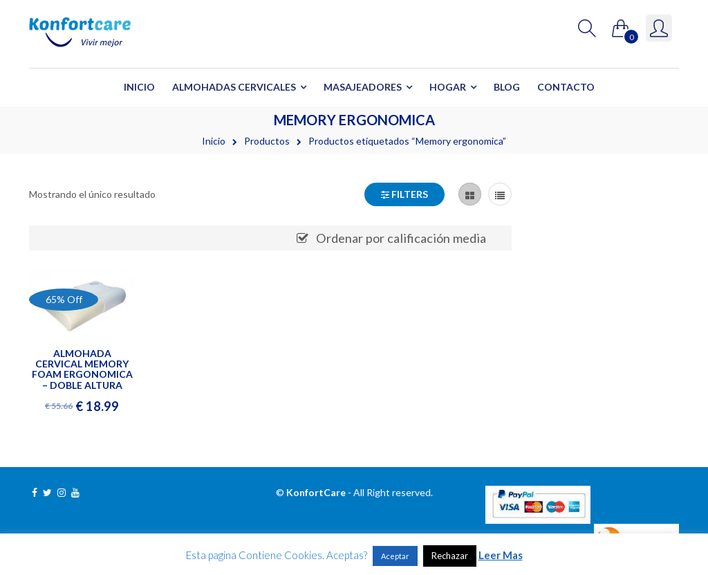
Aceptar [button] (395, 555)
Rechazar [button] (449, 555)
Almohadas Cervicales (234, 87)
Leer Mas (500, 555)
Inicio (139, 87)
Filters (404, 194)
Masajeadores (363, 87)
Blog (507, 87)
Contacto (566, 87)
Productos (267, 141)
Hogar (447, 87)
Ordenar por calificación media (401, 238)
